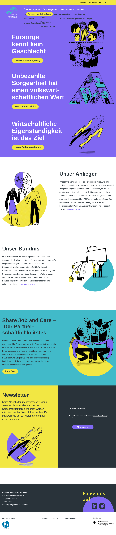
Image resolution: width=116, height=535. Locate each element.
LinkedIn (105, 2)
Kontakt (83, 3)
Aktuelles (81, 9)
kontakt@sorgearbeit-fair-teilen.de (15, 505)
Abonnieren (83, 427)
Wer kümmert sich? (25, 106)
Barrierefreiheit (70, 518)
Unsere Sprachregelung (28, 60)
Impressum (44, 518)
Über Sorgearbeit (51, 9)
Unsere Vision (67, 9)
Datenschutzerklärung (100, 416)
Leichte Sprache (100, 2)
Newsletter (92, 3)
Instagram (109, 2)
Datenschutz (56, 518)
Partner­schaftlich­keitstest (39, 14)
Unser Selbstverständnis (28, 147)
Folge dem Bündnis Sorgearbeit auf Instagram (102, 506)
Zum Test (10, 371)
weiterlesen (74, 209)
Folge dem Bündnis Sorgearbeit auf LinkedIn (94, 506)
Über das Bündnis (32, 9)
